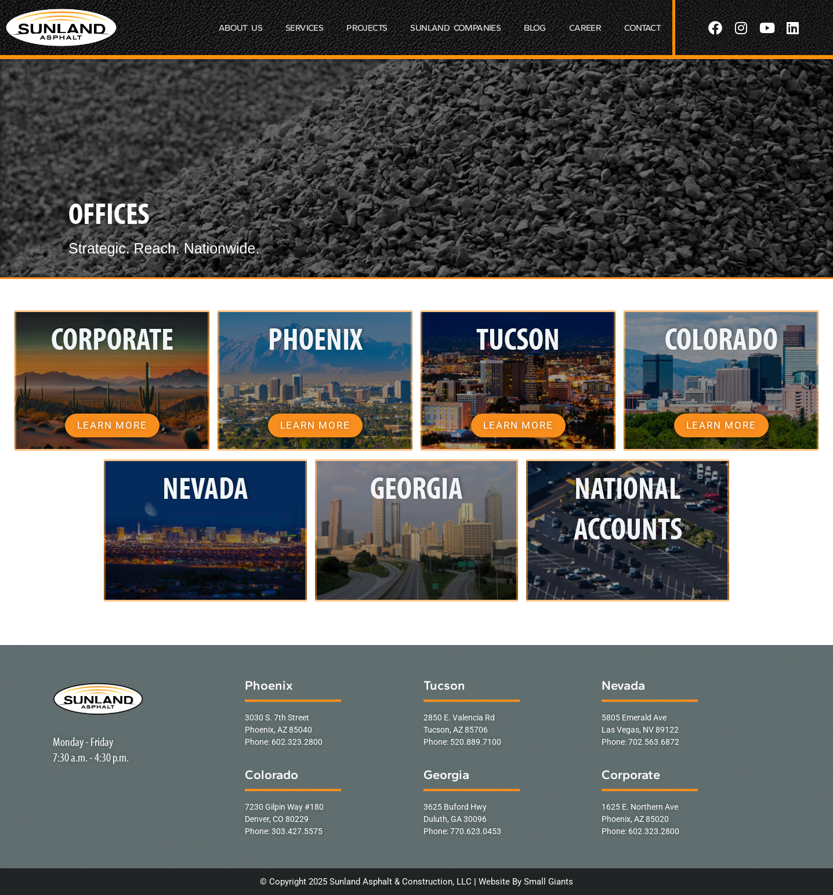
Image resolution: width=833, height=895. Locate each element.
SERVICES (304, 28)
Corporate (631, 774)
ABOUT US (240, 28)
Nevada (623, 685)
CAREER (585, 28)
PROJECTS (366, 28)
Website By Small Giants (526, 881)
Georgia (446, 774)
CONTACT (642, 28)
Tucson (444, 685)
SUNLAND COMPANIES (455, 28)
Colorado (271, 774)
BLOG (535, 28)
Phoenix (269, 685)
